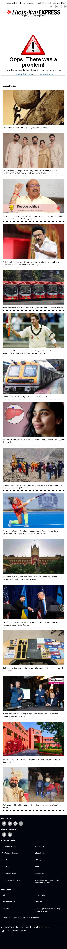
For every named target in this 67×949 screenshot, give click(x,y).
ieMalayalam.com (42, 860)
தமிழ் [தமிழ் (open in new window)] (18, 3)
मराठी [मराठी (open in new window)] (49, 3)
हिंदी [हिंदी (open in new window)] (44, 3)
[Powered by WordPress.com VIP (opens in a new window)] (13, 931)
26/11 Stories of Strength (11, 880)
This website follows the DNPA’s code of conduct (20, 918)
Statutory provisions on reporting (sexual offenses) (47, 910)
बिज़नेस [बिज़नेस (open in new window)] (64, 3)
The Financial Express (10, 853)
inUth (37, 867)
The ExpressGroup (9, 874)
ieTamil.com (39, 846)
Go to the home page (46, 74)
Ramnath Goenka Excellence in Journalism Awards (47, 881)
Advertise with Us (8, 902)
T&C (3, 895)
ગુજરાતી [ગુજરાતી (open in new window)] (38, 3)
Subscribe (5, 909)
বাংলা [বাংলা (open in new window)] (23, 3)
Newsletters (39, 874)
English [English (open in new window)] (10, 3)
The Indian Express (9, 846)
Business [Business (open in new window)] (56, 3)
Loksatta (5, 860)
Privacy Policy (40, 895)
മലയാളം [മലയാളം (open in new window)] (30, 3)
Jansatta (5, 867)
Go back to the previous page (25, 74)
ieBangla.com (40, 853)
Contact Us (39, 902)
